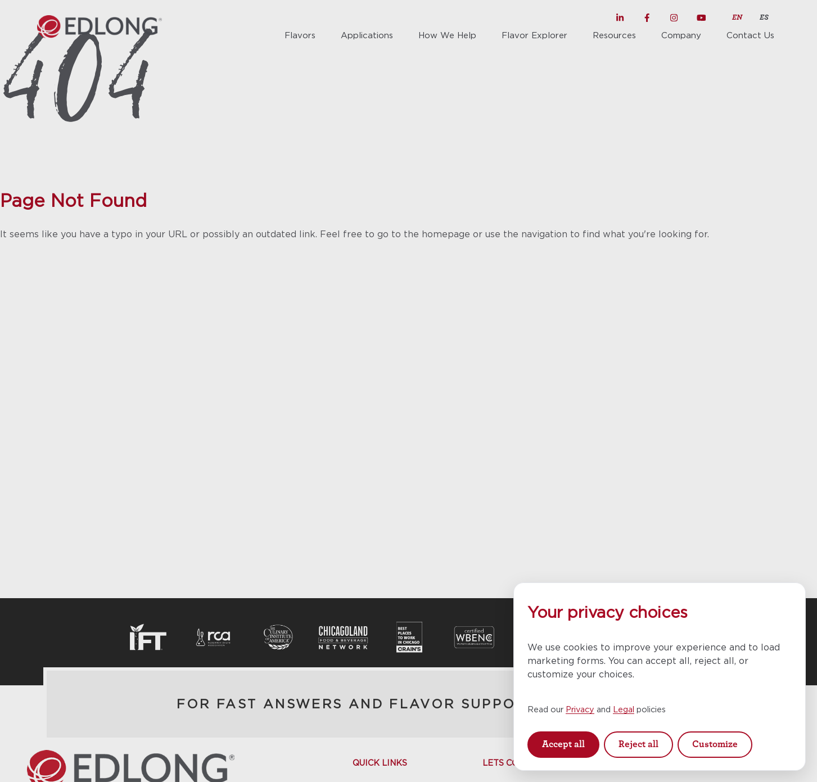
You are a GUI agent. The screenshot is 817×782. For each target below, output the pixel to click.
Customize (715, 744)
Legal (623, 709)
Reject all (638, 744)
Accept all (563, 744)
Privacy (580, 709)
